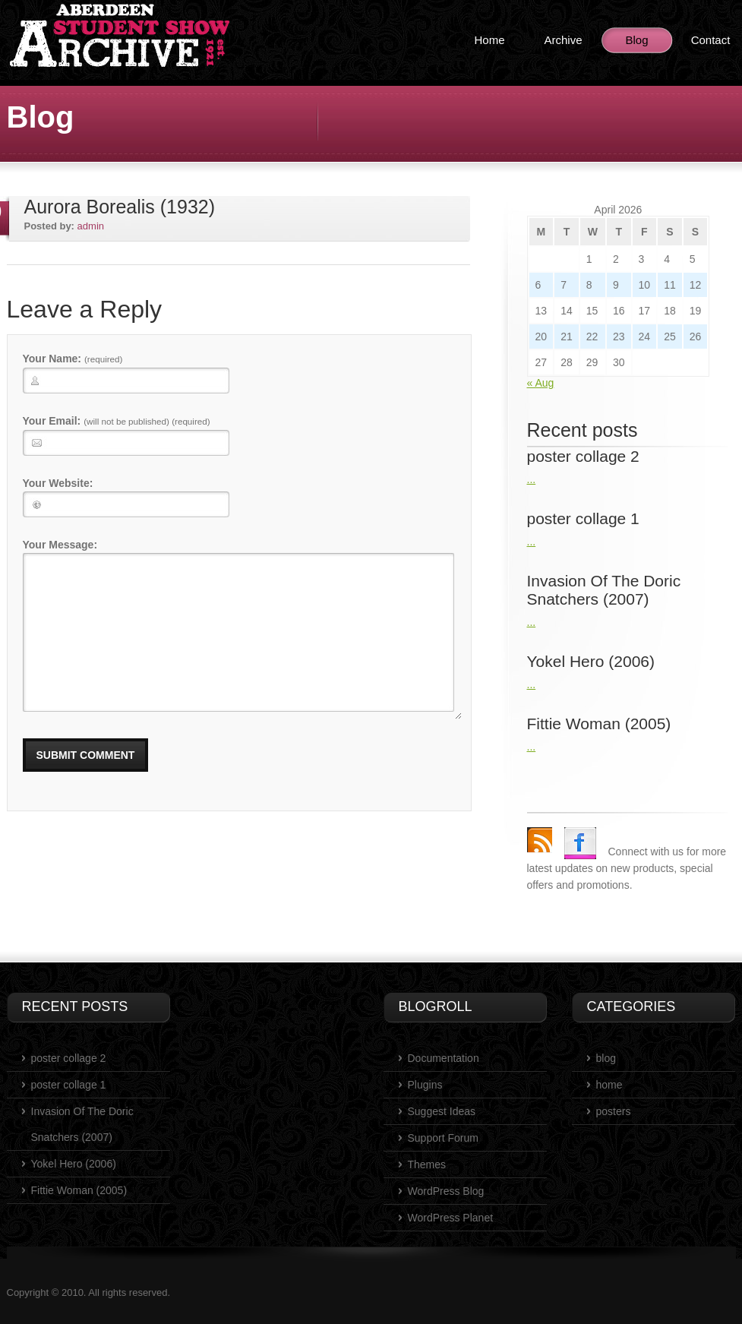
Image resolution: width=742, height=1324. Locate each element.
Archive (563, 39)
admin (90, 226)
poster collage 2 (68, 1058)
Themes (427, 1164)
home (609, 1085)
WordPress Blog (446, 1191)
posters (613, 1111)
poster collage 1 (68, 1085)
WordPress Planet (451, 1218)
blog (606, 1058)
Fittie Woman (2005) (79, 1190)
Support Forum (443, 1138)
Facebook (580, 843)
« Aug (540, 383)
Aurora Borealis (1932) (120, 206)
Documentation (443, 1058)
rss (539, 839)
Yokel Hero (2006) (73, 1164)
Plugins (425, 1085)
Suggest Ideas (442, 1111)
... (531, 479)
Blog (636, 39)
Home (489, 39)
